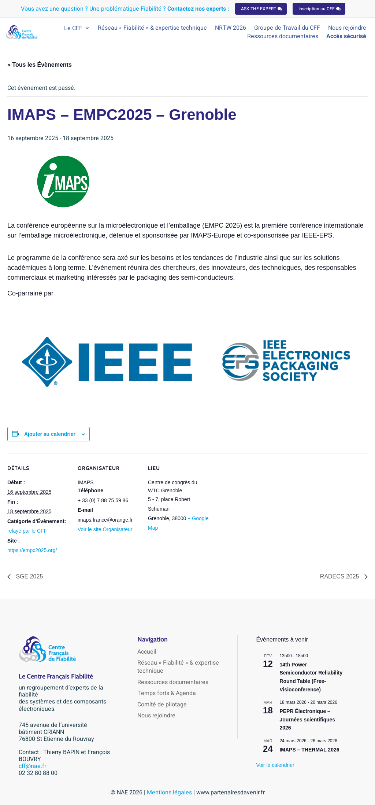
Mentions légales (170, 792)
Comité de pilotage (162, 704)
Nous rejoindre (156, 715)
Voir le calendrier (275, 765)
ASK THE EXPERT (258, 8)
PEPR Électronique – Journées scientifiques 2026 (307, 719)
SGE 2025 (28, 576)
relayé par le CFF (27, 531)
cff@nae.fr (32, 766)
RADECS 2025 (340, 576)
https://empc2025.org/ (32, 550)
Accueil (146, 651)
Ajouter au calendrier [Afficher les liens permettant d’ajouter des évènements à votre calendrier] (49, 434)
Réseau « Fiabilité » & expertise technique (178, 666)
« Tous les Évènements (39, 65)
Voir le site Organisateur (105, 529)
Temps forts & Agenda (166, 693)
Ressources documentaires (172, 682)
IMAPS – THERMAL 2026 (309, 750)
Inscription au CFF (316, 8)
